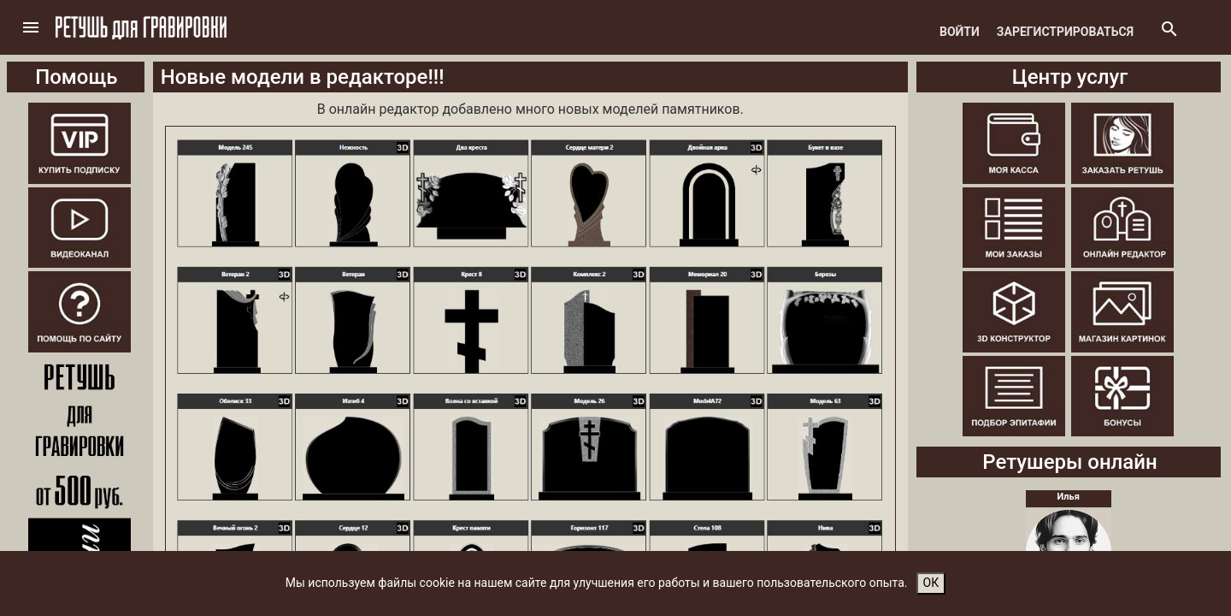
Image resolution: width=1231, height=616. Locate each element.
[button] (30, 27)
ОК (931, 582)
